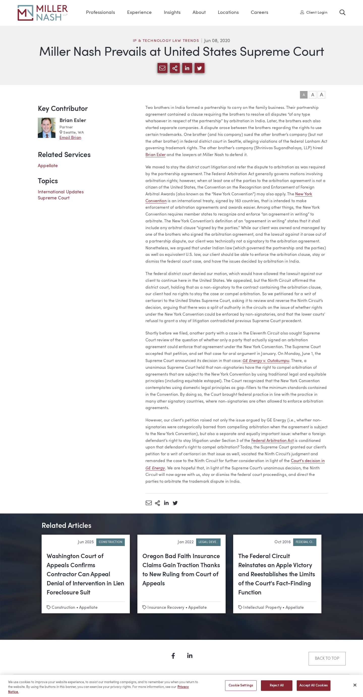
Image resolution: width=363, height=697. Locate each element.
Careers (259, 12)
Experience (139, 12)
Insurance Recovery (165, 608)
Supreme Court (54, 198)
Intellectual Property (262, 608)
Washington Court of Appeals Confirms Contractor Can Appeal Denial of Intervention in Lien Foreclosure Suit (85, 575)
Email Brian (70, 138)
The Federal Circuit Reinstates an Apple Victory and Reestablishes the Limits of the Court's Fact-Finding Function (276, 575)
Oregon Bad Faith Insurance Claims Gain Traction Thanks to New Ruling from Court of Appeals (181, 570)
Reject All (277, 687)
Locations (228, 12)
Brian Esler (155, 155)
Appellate (48, 166)
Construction (110, 542)
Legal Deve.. (208, 542)
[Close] (354, 687)
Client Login (313, 12)
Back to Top (327, 659)
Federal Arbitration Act (272, 441)
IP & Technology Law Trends (166, 41)
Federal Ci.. (305, 542)
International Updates (61, 192)
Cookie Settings (241, 687)
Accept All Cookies (313, 687)
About (199, 12)
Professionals (100, 12)
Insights (172, 12)
